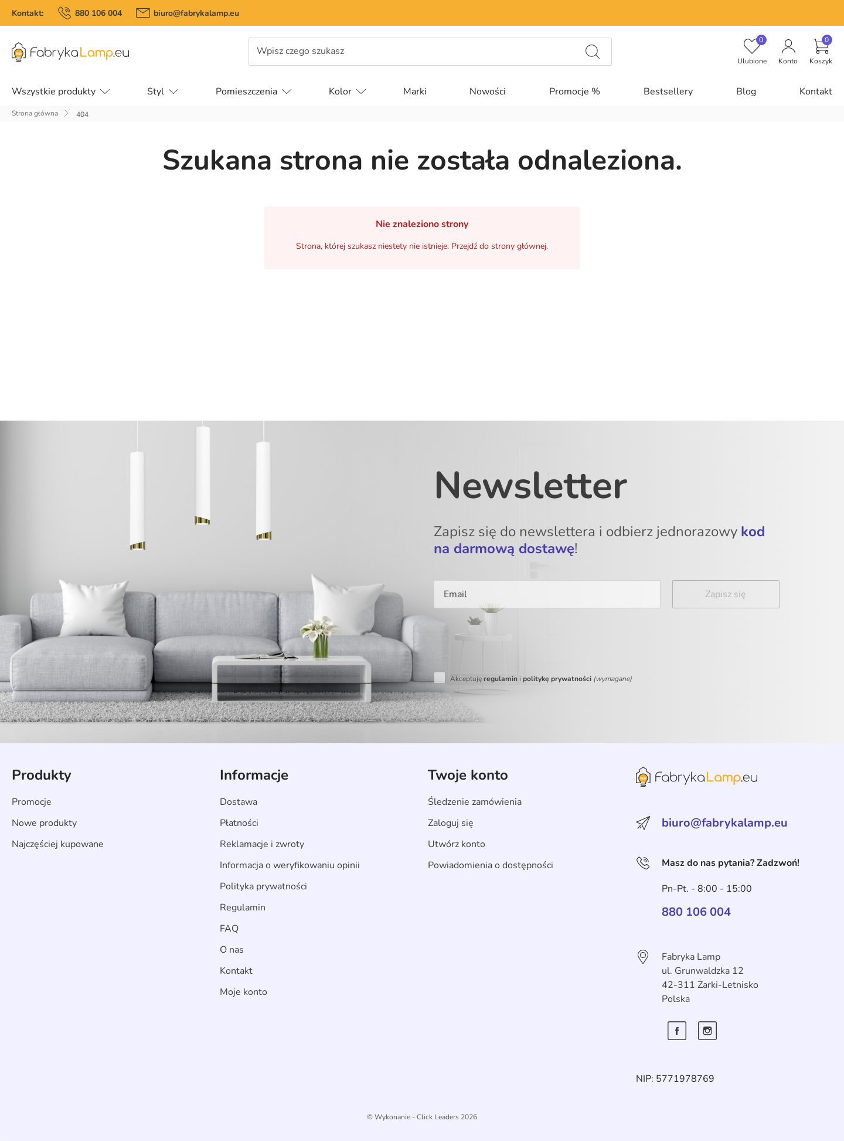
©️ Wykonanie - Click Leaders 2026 (422, 1117)
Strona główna (35, 113)
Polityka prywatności (263, 886)
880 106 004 (98, 13)
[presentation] (523, 643)
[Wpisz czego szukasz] (592, 52)
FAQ (229, 928)
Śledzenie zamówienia (475, 801)
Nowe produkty (44, 823)
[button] (820, 51)
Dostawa (238, 801)
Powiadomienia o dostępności (490, 865)
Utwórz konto (456, 844)
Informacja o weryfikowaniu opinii (290, 865)
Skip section (37, 749)
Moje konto (243, 992)
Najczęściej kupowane (58, 844)
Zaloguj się (451, 823)
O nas (232, 949)
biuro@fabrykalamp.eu (196, 13)
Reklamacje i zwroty (262, 844)
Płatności (239, 823)
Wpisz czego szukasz (300, 51)
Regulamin (243, 907)
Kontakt (236, 970)
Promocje (32, 801)
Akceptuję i (541, 678)
